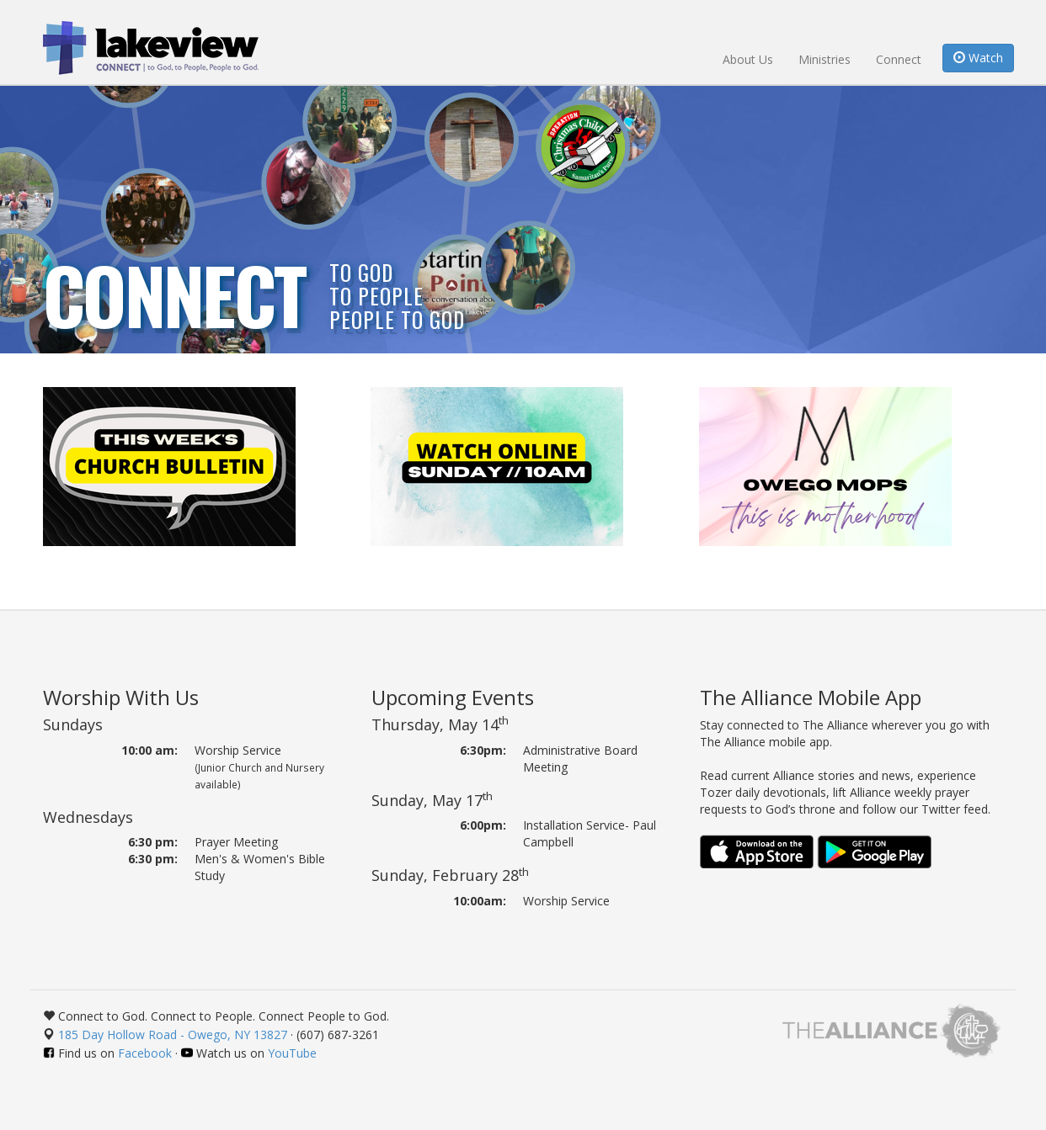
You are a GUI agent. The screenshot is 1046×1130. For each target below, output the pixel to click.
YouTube (292, 1053)
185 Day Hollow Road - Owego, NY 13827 (172, 1034)
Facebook (145, 1053)
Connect (898, 59)
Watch (978, 58)
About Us (748, 59)
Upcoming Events (452, 697)
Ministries (824, 59)
